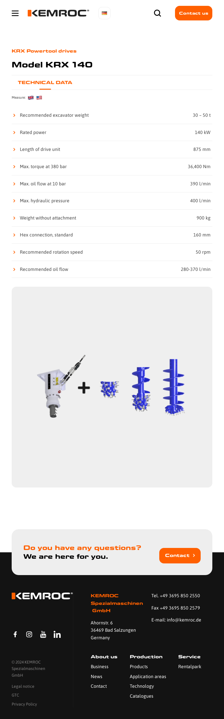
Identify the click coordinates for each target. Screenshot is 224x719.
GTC (15, 695)
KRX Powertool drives (44, 50)
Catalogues (141, 696)
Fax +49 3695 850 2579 (175, 607)
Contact (177, 555)
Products (139, 666)
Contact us (193, 13)
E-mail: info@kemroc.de (176, 619)
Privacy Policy (24, 704)
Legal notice (23, 686)
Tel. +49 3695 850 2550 (175, 595)
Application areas (148, 676)
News (96, 676)
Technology (142, 686)
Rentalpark (189, 666)
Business (99, 666)
